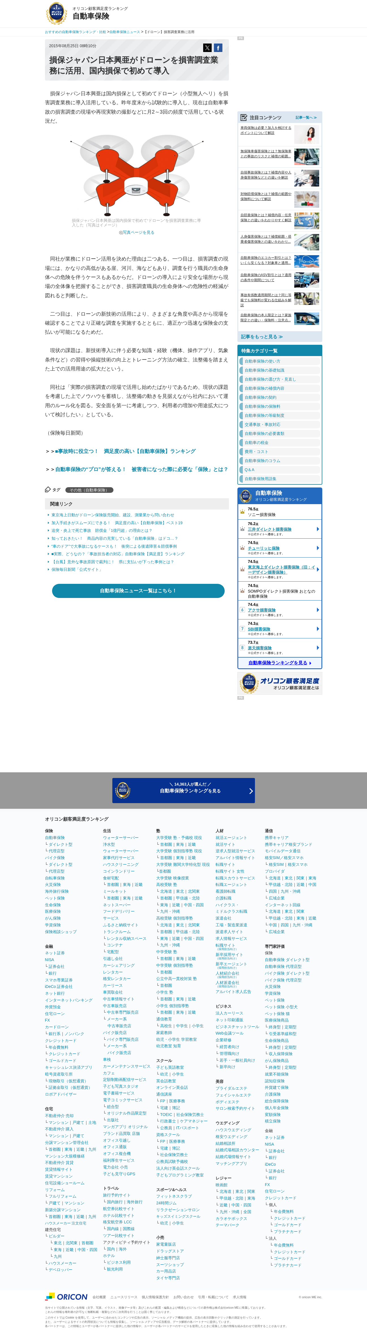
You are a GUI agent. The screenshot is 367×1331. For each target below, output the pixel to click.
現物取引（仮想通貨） (68, 1081)
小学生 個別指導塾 (172, 1005)
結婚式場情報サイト (233, 1156)
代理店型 (57, 851)
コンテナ (115, 945)
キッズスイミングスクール (178, 1216)
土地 (92, 1122)
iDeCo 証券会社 (59, 986)
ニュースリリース (124, 1297)
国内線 (113, 1228)
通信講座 (164, 1094)
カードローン (57, 1027)
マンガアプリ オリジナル (125, 1126)
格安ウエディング (231, 1136)
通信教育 (164, 1019)
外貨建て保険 (277, 1087)
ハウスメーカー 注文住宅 (66, 1223)
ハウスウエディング (233, 1130)
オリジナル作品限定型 (127, 1113)
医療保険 (53, 911)
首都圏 (55, 1149)
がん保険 (53, 918)
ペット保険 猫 (277, 1013)
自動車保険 (286, 496)
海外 (123, 1249)
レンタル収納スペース (127, 938)
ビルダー (57, 1236)
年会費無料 (58, 1047)
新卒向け (227, 1067)
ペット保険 (55, 898)
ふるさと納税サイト (121, 925)
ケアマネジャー (194, 1121)
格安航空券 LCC (117, 1222)
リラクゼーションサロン (178, 1210)
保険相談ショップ (61, 931)
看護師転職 (225, 891)
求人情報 (239, 1297)
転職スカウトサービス (235, 878)
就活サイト (225, 844)
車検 (107, 1059)
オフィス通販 (115, 1146)
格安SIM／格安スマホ (284, 857)
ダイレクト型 (60, 844)
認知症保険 (275, 1081)
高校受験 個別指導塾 (174, 918)
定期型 (291, 1027)
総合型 (113, 1106)
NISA (49, 959)
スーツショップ (170, 1264)
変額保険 (273, 1114)
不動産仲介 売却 (59, 1115)
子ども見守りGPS (119, 1174)
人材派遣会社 (227, 984)
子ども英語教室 (170, 1067)
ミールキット (115, 891)
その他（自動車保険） (89, 490)
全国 (247, 1211)
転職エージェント (231, 884)
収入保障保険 (281, 1054)
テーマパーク (227, 1225)
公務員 (166, 1128)
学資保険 (53, 925)
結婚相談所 (225, 1143)
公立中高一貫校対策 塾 (176, 978)
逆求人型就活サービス (235, 851)
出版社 (113, 1120)
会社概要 (99, 1297)
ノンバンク (74, 1033)
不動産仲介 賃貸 (59, 1162)
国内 (111, 1249)
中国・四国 (87, 1249)
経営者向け (229, 1046)
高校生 (166, 1026)
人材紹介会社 (227, 975)
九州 (92, 1149)
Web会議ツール (230, 1033)
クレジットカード (61, 1040)
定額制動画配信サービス (125, 1079)
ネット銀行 (55, 993)
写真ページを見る (138, 232)
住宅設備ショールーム (65, 1183)
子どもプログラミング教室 (180, 1175)
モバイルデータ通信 (283, 851)
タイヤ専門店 (168, 1278)
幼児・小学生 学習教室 (176, 1039)
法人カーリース (229, 1013)
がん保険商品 (277, 1060)
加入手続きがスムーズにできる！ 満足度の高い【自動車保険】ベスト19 (117, 523)
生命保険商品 (277, 1040)
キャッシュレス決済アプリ (69, 1067)
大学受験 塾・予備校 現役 (179, 837)
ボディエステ (227, 1102)
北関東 (72, 1243)
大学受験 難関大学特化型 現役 (183, 864)
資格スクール (168, 1134)
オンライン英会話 (172, 1087)
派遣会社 (223, 918)
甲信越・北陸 (188, 898)
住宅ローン (55, 1013)
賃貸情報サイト (59, 1169)
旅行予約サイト (117, 1195)
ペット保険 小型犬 (281, 1007)
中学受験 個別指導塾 (174, 965)
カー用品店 (166, 1271)
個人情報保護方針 (155, 1297)
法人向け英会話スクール (178, 1168)
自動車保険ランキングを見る (277, 662)
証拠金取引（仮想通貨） (70, 1087)
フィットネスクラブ (174, 1196)
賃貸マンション (59, 1176)
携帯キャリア (277, 837)
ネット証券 (55, 953)
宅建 (164, 1107)
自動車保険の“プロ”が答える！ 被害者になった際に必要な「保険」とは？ (141, 469)
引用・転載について (213, 1297)
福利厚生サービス (119, 1160)
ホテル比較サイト (119, 1215)
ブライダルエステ (231, 1088)
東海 (68, 1149)
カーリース (113, 985)
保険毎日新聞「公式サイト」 (77, 569)
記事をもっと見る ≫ (262, 336)
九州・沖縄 (170, 911)
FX (47, 1020)
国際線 (129, 1228)
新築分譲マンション (63, 1210)
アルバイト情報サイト (235, 857)
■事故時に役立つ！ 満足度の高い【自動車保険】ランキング (125, 451)
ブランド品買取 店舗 (121, 1133)
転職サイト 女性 (230, 871)
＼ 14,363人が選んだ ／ (190, 788)
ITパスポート (187, 1128)
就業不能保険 (277, 1074)
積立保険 (273, 1121)
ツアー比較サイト (119, 1235)
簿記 (176, 1107)
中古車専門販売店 (123, 1012)
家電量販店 (166, 1244)
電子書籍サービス (119, 1093)
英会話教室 (166, 1081)
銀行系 (55, 1033)
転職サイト (225, 864)
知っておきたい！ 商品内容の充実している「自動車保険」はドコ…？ (114, 538)
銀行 (53, 973)
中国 (312, 884)
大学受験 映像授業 (172, 878)
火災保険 (53, 884)
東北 (58, 1243)
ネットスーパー (117, 905)
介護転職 (223, 898)
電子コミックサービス (123, 1100)
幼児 (164, 1074)
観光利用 (115, 1269)
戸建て (78, 1122)
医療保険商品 (277, 1020)
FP (162, 1101)
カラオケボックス (231, 1218)
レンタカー (113, 972)
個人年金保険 (277, 1107)
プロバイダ (275, 871)
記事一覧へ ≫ (306, 118)
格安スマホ (298, 864)
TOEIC (166, 1114)
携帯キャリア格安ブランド (288, 844)
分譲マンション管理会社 (67, 1142)
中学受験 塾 (166, 952)
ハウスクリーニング (121, 864)
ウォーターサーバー (121, 837)
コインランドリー (119, 871)
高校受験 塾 (166, 884)
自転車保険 (55, 878)
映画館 (222, 1185)
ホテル (109, 1255)
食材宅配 (111, 878)
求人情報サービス (231, 938)
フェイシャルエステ (233, 1095)
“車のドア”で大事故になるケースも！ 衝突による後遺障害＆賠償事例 (114, 546)
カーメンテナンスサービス (127, 1066)
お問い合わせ (183, 1297)
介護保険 (273, 1094)
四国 (273, 891)
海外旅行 (135, 1202)
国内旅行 (115, 1202)
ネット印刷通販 (229, 1020)
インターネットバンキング (69, 1000)
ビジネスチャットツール (237, 1026)
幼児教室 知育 (168, 1046)
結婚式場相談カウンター (237, 1150)
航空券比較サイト (119, 1208)
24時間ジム (166, 1203)
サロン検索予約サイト (235, 1108)
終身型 (275, 1027)
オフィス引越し (117, 1140)
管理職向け (229, 1053)
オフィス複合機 (117, 1153)
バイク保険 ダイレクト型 (287, 973)
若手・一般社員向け (237, 1060)
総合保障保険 (277, 1101)
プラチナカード (288, 1231)
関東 (251, 1191)
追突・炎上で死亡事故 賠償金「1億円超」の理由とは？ (102, 530)
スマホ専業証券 (59, 980)
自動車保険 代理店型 (283, 966)
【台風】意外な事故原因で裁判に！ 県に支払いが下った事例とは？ (112, 562)
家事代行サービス (119, 857)
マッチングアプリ (231, 1163)
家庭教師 (164, 1032)
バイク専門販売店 (123, 1039)
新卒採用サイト (229, 956)
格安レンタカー (117, 978)
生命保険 (53, 905)
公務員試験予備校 (172, 1161)
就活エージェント (231, 837)
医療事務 (177, 1101)
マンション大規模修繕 (65, 1156)
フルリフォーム (62, 1196)
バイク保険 (55, 857)
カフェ (109, 1073)
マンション (58, 1122)
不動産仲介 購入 (59, 1129)
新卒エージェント (231, 965)
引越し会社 (113, 958)
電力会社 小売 (115, 1167)
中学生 (182, 1026)
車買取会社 (113, 992)
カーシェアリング (119, 965)
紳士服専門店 (168, 1258)
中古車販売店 (115, 1005)
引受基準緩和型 (283, 1033)
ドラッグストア (170, 1251)
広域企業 (277, 898)
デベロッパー (60, 1269)
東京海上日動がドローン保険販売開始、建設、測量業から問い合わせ (112, 515)
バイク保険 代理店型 (283, 980)
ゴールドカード (62, 1060)
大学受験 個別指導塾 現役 (179, 851)
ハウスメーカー (62, 1263)
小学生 (198, 1026)
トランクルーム (117, 931)
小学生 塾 (164, 992)
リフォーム (55, 1189)
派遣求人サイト (229, 931)
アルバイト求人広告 (233, 991)
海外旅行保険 (57, 891)
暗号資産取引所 (59, 1074)
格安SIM (276, 864)
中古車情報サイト (119, 999)
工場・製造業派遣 (231, 925)
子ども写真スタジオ (121, 1086)
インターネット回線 (283, 905)
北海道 (166, 891)
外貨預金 (53, 1007)
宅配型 (113, 952)
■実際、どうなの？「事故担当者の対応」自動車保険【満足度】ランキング (117, 554)
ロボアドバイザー (61, 1094)
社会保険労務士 (190, 1114)
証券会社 (57, 966)
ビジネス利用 (119, 1262)
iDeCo (270, 1164)
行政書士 (168, 1121)
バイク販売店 (115, 1032)
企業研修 (223, 1040)
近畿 (80, 1149)
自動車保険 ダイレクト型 (287, 959)
